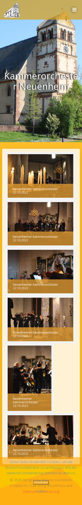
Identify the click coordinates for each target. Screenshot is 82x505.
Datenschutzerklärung (41, 491)
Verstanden (41, 482)
